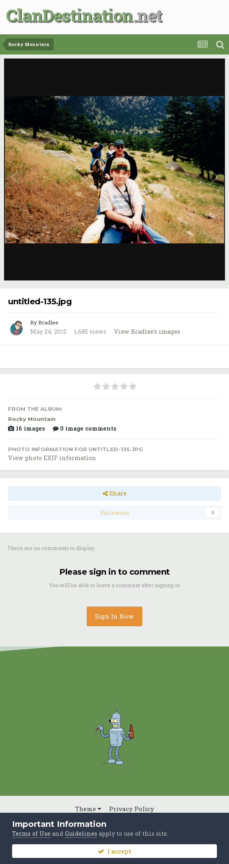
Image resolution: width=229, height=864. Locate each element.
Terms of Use (31, 833)
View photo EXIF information (52, 458)
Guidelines (81, 833)
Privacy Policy (131, 809)
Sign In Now (114, 616)
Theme (88, 809)
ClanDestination (69, 15)
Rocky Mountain (32, 419)
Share (115, 493)
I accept (114, 851)
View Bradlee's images (147, 331)
